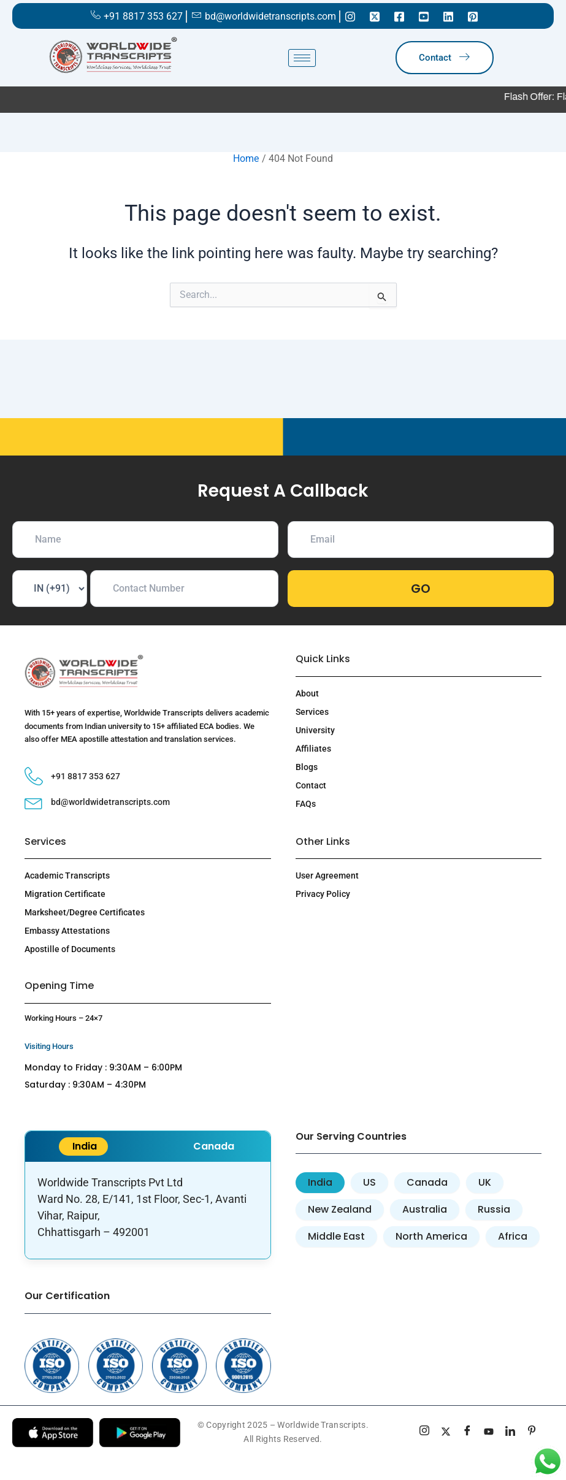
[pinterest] (532, 1432)
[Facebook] (399, 16)
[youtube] (489, 1432)
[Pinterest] (473, 16)
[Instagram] (350, 16)
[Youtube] (424, 16)
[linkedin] (510, 1432)
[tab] (320, 1182)
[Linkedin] (448, 16)
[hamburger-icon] (302, 58)
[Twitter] (375, 16)
